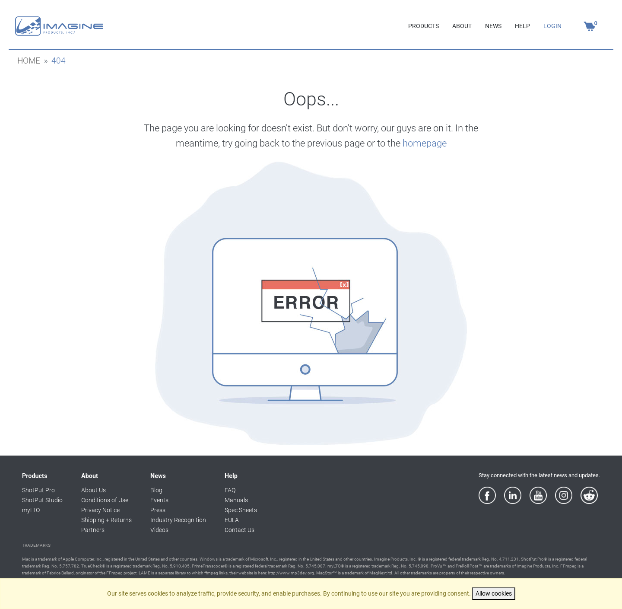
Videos (159, 530)
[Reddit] (589, 495)
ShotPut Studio (42, 500)
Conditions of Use (104, 500)
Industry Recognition (178, 520)
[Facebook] (487, 495)
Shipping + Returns (106, 520)
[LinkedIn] (512, 495)
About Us (93, 490)
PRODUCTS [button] (423, 26)
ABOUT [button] (462, 26)
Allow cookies (494, 593)
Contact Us (239, 530)
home (28, 61)
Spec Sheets (241, 510)
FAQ (230, 490)
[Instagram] (563, 495)
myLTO (31, 510)
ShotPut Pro (38, 490)
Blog (156, 490)
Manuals (236, 500)
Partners (93, 530)
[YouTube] (538, 495)
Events (159, 500)
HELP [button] (522, 26)
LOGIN (552, 26)
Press (157, 510)
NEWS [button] (493, 26)
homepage (425, 143)
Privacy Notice (100, 510)
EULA (232, 520)
